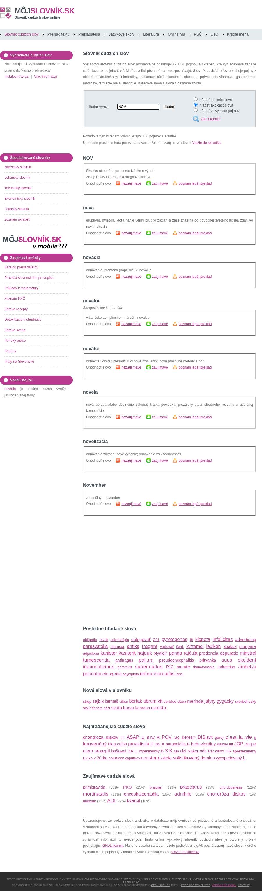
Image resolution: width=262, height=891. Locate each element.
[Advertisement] (140, 571)
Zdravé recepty (16, 309)
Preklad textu (58, 34)
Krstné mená (238, 34)
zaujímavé (160, 183)
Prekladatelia (89, 34)
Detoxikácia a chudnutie (22, 320)
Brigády (10, 351)
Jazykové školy (121, 34)
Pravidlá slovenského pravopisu (29, 278)
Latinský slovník (16, 209)
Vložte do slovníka (206, 143)
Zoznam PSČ (14, 299)
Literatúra (151, 34)
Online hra (176, 34)
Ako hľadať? (210, 119)
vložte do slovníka (185, 852)
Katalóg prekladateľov (21, 267)
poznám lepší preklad (195, 183)
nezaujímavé (131, 183)
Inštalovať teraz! (16, 77)
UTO (214, 34)
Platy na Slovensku (19, 361)
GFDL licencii (112, 846)
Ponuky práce (15, 341)
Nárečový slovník (17, 167)
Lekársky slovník (17, 178)
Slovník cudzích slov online (37, 17)
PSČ (198, 34)
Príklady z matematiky (21, 288)
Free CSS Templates (195, 885)
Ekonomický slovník (19, 198)
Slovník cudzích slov (21, 34)
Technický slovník (17, 188)
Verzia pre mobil (224, 885)
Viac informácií (45, 77)
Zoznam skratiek (17, 219)
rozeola (10, 389)
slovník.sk (45, 10)
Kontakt (243, 885)
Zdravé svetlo (14, 330)
